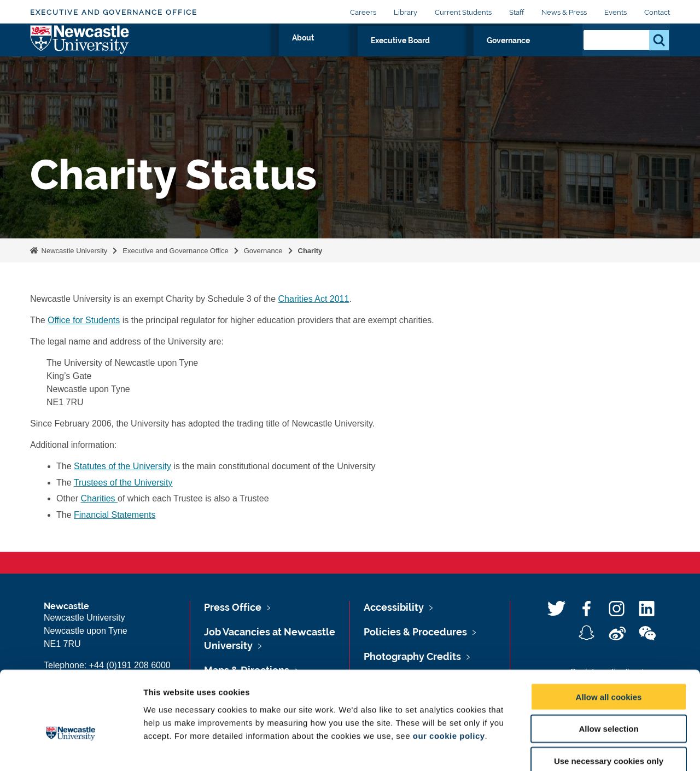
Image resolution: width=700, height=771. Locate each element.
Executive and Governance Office (113, 12)
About (396, 53)
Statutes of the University (122, 466)
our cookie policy (449, 675)
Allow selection (608, 669)
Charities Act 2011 (313, 298)
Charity (310, 251)
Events (615, 12)
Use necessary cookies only (608, 701)
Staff (516, 12)
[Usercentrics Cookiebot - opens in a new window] (71, 749)
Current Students (463, 12)
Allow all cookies (609, 636)
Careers (363, 12)
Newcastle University (73, 251)
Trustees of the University (123, 482)
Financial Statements (114, 514)
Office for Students (84, 320)
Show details (574, 749)
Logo (80, 51)
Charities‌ (99, 498)
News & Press (564, 12)
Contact (657, 12)
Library (405, 12)
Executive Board (460, 53)
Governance (539, 53)
